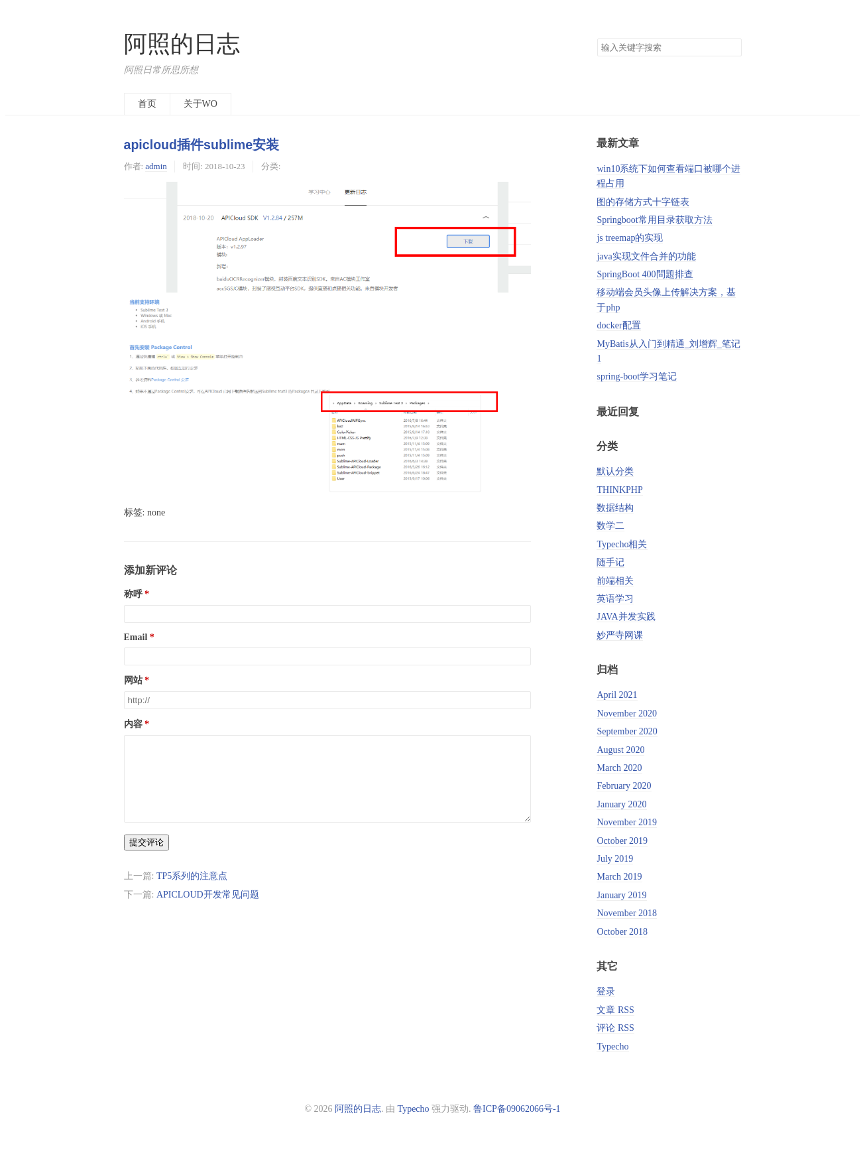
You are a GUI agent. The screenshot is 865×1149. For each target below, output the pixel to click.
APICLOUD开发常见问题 (207, 910)
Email (136, 637)
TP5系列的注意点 (191, 892)
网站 (133, 680)
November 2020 (627, 713)
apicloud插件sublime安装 (202, 144)
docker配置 (618, 325)
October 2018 (622, 932)
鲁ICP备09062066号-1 (516, 1109)
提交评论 (146, 858)
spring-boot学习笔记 (637, 376)
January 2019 (621, 895)
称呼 (133, 594)
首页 (147, 104)
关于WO (200, 104)
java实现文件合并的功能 (646, 256)
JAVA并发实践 (626, 617)
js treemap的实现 (630, 238)
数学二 (610, 526)
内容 (133, 724)
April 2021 (617, 695)
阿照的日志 (182, 44)
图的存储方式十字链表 (643, 202)
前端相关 (615, 581)
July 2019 (615, 859)
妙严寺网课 (620, 635)
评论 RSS (615, 1028)
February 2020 (624, 786)
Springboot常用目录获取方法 (654, 220)
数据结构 (615, 508)
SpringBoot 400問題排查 (645, 274)
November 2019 (627, 822)
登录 (606, 991)
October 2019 (622, 841)
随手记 (610, 562)
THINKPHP (619, 490)
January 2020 (621, 804)
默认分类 (615, 471)
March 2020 (619, 768)
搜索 (731, 48)
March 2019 (619, 877)
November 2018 (627, 913)
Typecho (612, 1046)
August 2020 (620, 750)
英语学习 (615, 599)
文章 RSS (615, 1010)
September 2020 (627, 731)
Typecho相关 (622, 544)
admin (155, 166)
